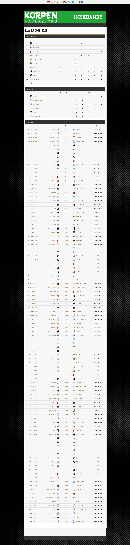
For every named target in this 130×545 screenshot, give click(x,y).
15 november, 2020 (33, 260)
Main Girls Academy (36, 116)
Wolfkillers (34, 63)
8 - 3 (66, 153)
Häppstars (34, 51)
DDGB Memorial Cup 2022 (84, 25)
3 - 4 (66, 129)
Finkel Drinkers (53, 129)
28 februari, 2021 (33, 477)
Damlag (57, 25)
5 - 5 (66, 188)
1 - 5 (66, 212)
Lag (31, 40)
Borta (74, 125)
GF (88, 40)
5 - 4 (66, 161)
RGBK (33, 75)
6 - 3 (66, 137)
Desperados (77, 161)
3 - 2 (66, 180)
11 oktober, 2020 (33, 192)
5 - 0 (66, 200)
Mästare (63, 25)
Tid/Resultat (66, 125)
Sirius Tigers (34, 47)
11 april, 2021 (32, 513)
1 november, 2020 (32, 224)
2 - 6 (66, 133)
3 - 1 (66, 165)
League (98, 125)
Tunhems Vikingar (36, 59)
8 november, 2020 (32, 244)
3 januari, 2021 (33, 351)
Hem (26, 25)
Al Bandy (33, 43)
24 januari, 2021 (33, 398)
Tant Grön (34, 112)
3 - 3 (66, 145)
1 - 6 (66, 184)
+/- (101, 40)
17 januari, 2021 (33, 382)
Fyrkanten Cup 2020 (71, 25)
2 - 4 (66, 192)
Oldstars (33, 96)
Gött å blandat (35, 83)
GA (95, 40)
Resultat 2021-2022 (96, 25)
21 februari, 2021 (33, 462)
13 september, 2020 (33, 129)
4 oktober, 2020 (33, 176)
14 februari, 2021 (33, 446)
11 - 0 (66, 157)
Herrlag (52, 25)
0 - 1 (66, 141)
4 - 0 (66, 196)
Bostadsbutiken (35, 55)
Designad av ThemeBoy (100, 540)
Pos (27, 40)
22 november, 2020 (33, 275)
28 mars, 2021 (32, 501)
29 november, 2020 (33, 291)
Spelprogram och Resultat (35, 25)
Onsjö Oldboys (35, 71)
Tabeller (46, 25)
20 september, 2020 (33, 145)
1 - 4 (66, 149)
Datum (33, 125)
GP (60, 40)
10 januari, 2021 (33, 366)
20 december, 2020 (33, 339)
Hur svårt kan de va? (36, 100)
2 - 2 (66, 216)
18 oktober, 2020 (33, 208)
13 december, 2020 (33, 323)
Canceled (66, 224)
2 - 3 (66, 220)
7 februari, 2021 (33, 430)
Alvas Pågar (34, 67)
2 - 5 (66, 168)
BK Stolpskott (35, 79)
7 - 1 (66, 204)
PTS (81, 40)
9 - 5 (66, 176)
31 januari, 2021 (33, 414)
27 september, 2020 (33, 161)
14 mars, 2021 (32, 489)
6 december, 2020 (32, 307)
